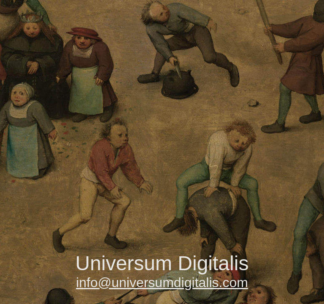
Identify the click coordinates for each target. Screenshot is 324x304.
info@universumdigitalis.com (162, 282)
